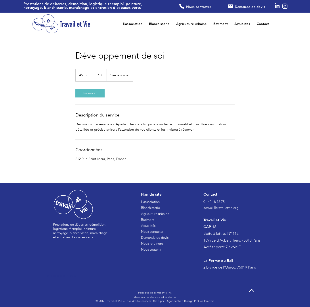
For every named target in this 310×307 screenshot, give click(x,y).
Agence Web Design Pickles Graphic (190, 301)
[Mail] (230, 6)
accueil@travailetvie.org (220, 208)
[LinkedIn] (277, 6)
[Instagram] (284, 6)
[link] (90, 93)
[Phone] (181, 6)
